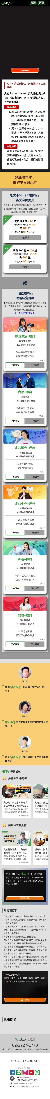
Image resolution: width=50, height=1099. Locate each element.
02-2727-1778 (25, 1045)
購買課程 (33, 3)
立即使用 (25, 1000)
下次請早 (25, 237)
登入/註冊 (41, 3)
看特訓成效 (25, 898)
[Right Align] (47, 3)
